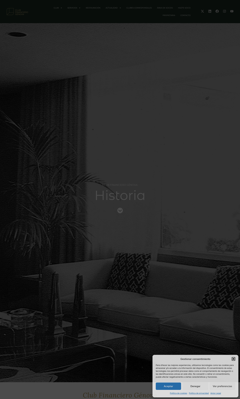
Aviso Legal (215, 393)
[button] (233, 359)
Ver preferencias (222, 386)
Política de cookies (178, 393)
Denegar (195, 386)
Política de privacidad (199, 393)
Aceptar (168, 386)
